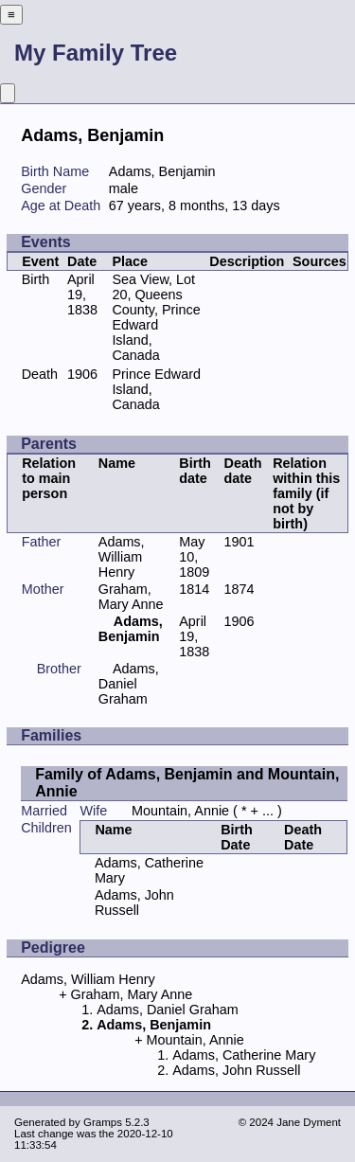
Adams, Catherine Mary (243, 1055)
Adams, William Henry (121, 557)
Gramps (102, 1122)
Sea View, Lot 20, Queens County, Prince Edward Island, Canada (156, 317)
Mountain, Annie (180, 810)
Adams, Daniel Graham (128, 683)
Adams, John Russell (134, 902)
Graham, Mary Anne (131, 596)
